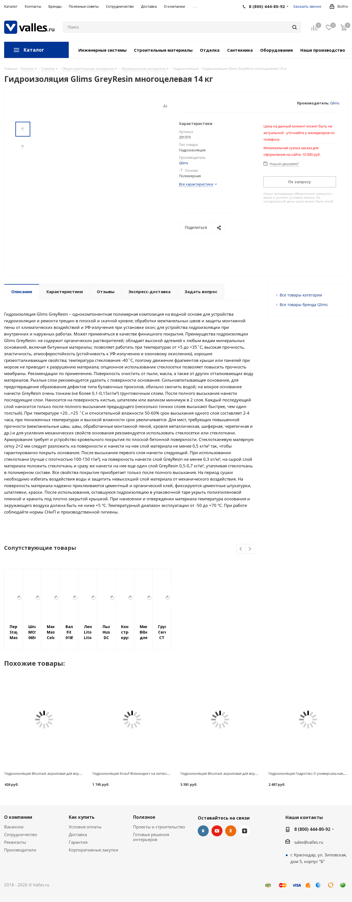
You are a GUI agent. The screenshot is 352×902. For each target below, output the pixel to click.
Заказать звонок (307, 6)
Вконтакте (203, 830)
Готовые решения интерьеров (151, 837)
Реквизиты (15, 842)
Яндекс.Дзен (244, 830)
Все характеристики (196, 184)
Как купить (82, 817)
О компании (18, 817)
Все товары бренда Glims (304, 304)
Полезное (144, 817)
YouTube (216, 830)
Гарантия (78, 842)
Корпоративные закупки (93, 850)
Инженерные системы (102, 50)
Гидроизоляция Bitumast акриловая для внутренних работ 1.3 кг (59, 773)
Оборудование (276, 50)
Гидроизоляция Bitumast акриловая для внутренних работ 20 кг (234, 773)
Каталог (33, 50)
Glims (334, 103)
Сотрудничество (20, 834)
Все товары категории (301, 295)
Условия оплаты (85, 826)
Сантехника (240, 50)
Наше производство (322, 50)
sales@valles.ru (308, 842)
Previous (241, 549)
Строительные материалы (163, 50)
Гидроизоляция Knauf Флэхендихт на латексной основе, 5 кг (143, 773)
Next (249, 549)
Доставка (78, 834)
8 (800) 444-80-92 (312, 829)
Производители (20, 850)
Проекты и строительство (159, 826)
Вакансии (14, 826)
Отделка (209, 50)
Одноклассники (230, 830)
